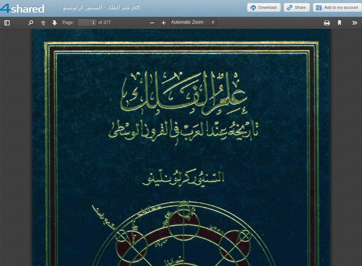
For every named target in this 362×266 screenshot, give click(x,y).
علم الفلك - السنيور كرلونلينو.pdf (101, 7)
